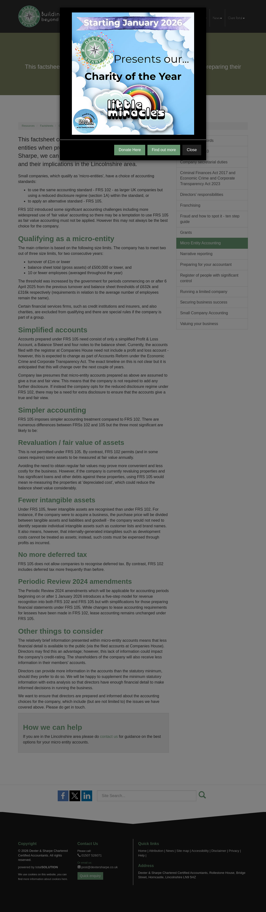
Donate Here (130, 150)
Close (192, 150)
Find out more (164, 150)
